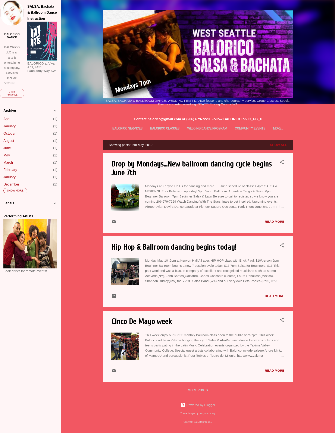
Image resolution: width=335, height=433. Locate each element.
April (6, 119)
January (9, 126)
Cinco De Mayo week (141, 322)
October (9, 133)
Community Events (245, 128)
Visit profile (11, 93)
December (11, 184)
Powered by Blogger (197, 405)
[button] (281, 164)
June (7, 148)
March (8, 162)
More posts (198, 391)
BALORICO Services (122, 128)
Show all (278, 145)
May (6, 155)
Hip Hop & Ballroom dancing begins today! (174, 248)
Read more (274, 222)
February (10, 170)
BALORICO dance (12, 35)
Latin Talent (278, 128)
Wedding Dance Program (202, 128)
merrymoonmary (207, 413)
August (8, 141)
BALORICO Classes (159, 128)
